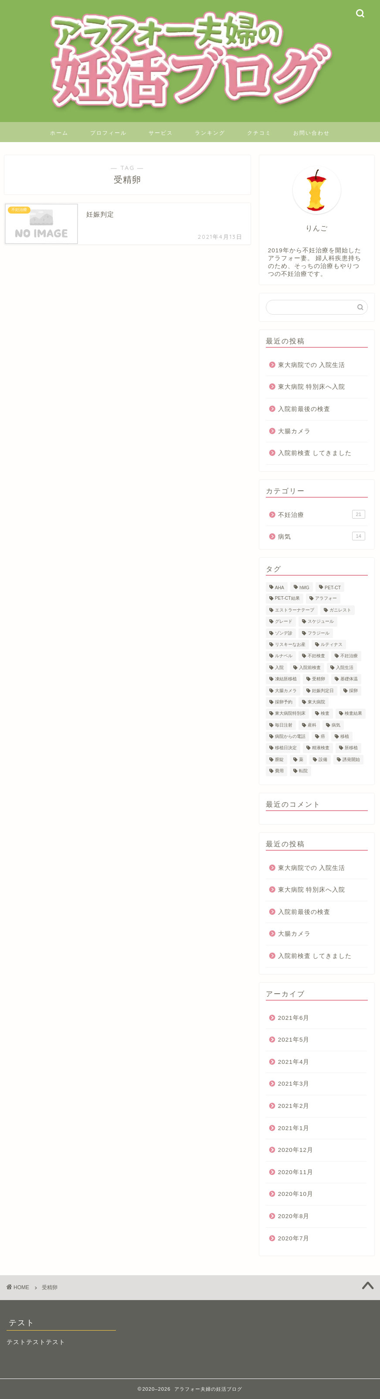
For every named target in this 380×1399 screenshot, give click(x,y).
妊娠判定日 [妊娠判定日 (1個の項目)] (323, 690)
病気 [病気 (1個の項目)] (336, 725)
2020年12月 (295, 1150)
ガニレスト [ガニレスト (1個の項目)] (340, 610)
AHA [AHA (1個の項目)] (279, 587)
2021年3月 (294, 1083)
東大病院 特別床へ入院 (312, 387)
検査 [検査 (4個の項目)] (325, 713)
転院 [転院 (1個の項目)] (303, 771)
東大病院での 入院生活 (312, 365)
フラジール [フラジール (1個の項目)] (318, 633)
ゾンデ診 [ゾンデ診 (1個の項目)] (283, 633)
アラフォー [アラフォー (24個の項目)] (326, 598)
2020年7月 (294, 1238)
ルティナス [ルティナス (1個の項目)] (332, 644)
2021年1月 (294, 1128)
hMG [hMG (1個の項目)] (304, 587)
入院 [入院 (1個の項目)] (279, 667)
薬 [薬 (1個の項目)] (301, 759)
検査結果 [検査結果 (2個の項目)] (353, 713)
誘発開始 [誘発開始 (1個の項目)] (351, 759)
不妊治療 (321, 514)
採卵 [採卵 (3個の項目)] (353, 690)
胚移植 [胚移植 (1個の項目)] (351, 748)
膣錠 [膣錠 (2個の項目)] (279, 759)
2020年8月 (294, 1216)
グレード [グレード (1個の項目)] (283, 621)
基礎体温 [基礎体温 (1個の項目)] (349, 679)
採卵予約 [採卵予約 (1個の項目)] (283, 702)
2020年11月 (295, 1172)
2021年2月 (294, 1106)
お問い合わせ (311, 132)
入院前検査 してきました (315, 453)
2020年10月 (295, 1194)
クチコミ (259, 132)
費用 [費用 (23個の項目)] (279, 771)
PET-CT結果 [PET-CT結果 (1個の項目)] (287, 598)
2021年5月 (294, 1039)
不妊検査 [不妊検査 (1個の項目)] (316, 656)
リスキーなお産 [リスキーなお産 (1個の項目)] (290, 644)
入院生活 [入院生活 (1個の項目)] (344, 667)
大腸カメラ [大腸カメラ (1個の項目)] (286, 690)
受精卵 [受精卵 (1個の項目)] (318, 679)
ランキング (210, 132)
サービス (161, 132)
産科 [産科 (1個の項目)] (312, 725)
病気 (321, 536)
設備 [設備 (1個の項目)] (323, 759)
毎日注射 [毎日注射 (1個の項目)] (283, 725)
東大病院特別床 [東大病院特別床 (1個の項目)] (290, 713)
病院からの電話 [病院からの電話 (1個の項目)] (290, 736)
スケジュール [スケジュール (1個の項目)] (321, 621)
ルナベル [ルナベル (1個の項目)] (283, 656)
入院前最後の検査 (304, 409)
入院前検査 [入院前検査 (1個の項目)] (310, 667)
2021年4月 (294, 1062)
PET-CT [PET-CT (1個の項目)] (333, 587)
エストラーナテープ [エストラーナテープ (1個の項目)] (294, 610)
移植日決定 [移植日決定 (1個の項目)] (286, 748)
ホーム (59, 132)
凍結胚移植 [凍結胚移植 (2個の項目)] (286, 679)
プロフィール (108, 132)
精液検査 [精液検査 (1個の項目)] (320, 748)
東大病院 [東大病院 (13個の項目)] (316, 702)
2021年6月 (294, 1018)
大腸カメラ (294, 431)
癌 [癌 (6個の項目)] (323, 736)
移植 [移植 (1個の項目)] (344, 736)
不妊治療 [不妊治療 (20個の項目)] (349, 656)
